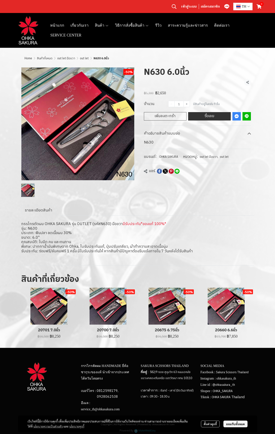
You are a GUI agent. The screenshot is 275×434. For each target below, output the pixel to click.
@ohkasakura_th (223, 384)
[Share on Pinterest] (171, 171)
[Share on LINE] (177, 171)
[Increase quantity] (187, 104)
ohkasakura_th (226, 378)
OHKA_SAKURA (223, 391)
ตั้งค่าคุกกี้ (210, 424)
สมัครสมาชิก (210, 6)
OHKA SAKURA (168, 156)
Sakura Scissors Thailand (232, 372)
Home (28, 58)
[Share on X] (165, 171)
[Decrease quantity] (171, 104)
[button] (174, 6)
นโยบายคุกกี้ (76, 426)
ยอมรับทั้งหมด (235, 424)
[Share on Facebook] (159, 171)
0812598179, (107, 391)
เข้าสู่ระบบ (189, 6)
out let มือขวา (66, 58)
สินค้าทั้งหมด (44, 58)
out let (84, 58)
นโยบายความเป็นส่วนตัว (48, 426)
